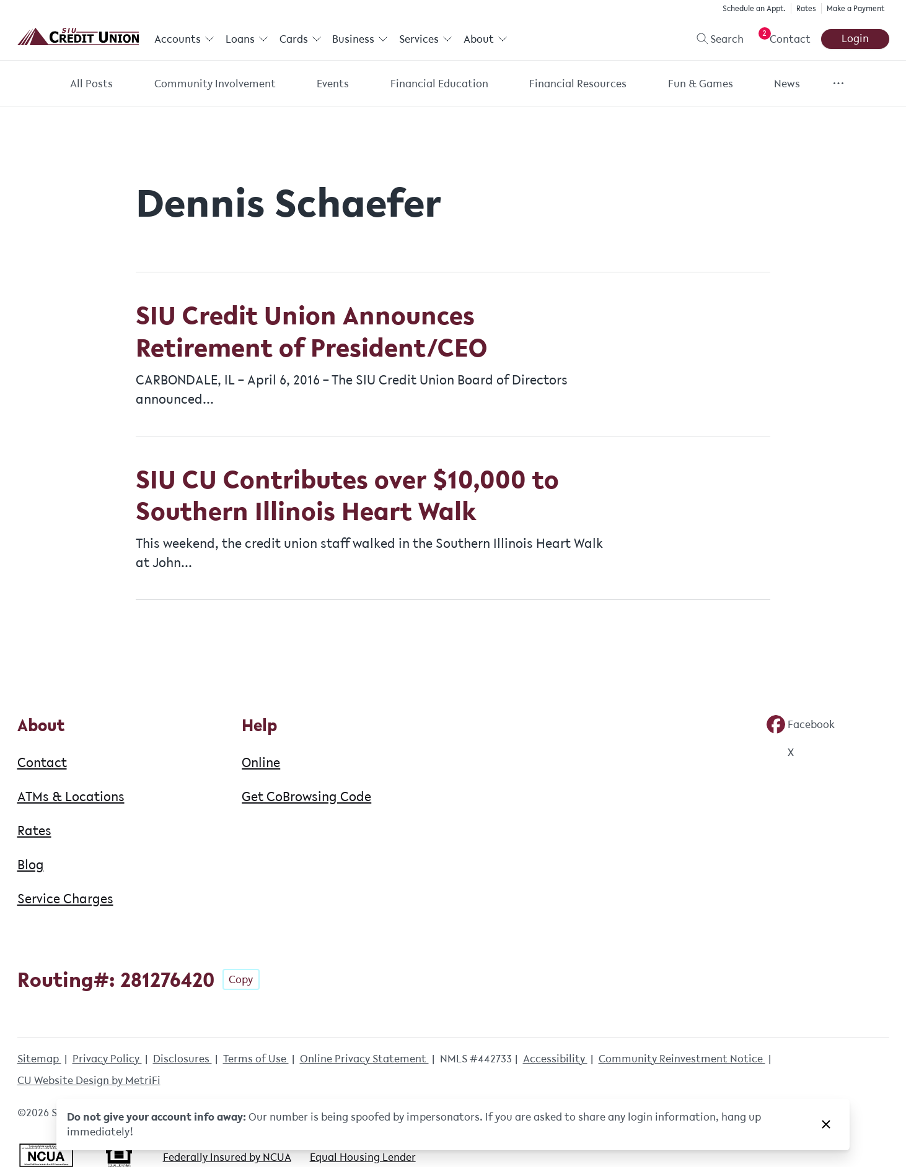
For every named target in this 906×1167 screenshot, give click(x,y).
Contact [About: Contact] (42, 762)
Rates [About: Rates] (34, 830)
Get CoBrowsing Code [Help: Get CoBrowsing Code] (306, 796)
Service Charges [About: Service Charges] (65, 898)
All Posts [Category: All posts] (91, 83)
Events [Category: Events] (333, 83)
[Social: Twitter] (780, 752)
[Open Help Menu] (782, 39)
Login (855, 38)
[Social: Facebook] (801, 724)
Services (425, 39)
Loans (246, 39)
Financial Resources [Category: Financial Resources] (578, 83)
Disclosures (182, 1058)
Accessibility (555, 1058)
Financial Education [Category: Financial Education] (439, 83)
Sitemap (39, 1058)
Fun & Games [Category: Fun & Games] (700, 83)
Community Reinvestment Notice (682, 1058)
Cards (300, 39)
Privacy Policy (107, 1058)
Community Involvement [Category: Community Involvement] (215, 83)
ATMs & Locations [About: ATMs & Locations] (71, 796)
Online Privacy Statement (364, 1058)
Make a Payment (855, 8)
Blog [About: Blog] (30, 864)
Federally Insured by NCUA (227, 1157)
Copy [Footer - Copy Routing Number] (241, 979)
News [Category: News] (787, 83)
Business (360, 39)
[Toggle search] (715, 39)
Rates (806, 8)
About (485, 39)
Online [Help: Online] (261, 762)
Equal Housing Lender (363, 1157)
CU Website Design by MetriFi (89, 1080)
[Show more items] (839, 83)
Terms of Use (256, 1058)
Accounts (184, 39)
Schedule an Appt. (754, 8)
